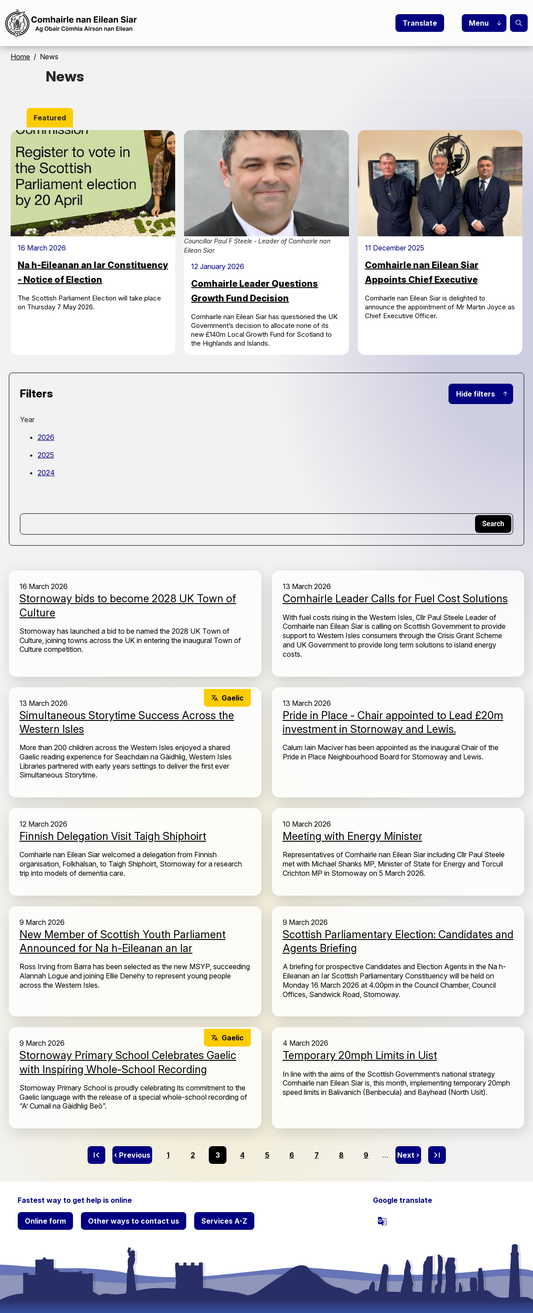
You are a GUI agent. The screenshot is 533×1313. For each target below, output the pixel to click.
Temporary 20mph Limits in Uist (360, 1055)
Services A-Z (224, 1221)
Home (20, 56)
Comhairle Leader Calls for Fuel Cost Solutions (395, 598)
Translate (420, 23)
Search (519, 23)
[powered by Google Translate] (382, 1221)
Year (27, 419)
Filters (36, 393)
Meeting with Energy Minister (352, 836)
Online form (45, 1221)
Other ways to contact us (133, 1221)
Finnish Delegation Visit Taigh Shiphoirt (112, 836)
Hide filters (475, 393)
